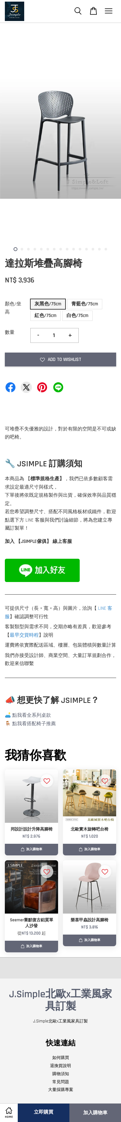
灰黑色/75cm (48, 304)
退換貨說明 (60, 1065)
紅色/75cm (45, 315)
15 (106, 249)
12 (86, 249)
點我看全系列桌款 (31, 715)
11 (80, 249)
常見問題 (60, 1082)
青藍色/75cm (84, 304)
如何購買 (60, 1057)
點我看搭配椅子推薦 (34, 724)
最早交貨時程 (24, 635)
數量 (10, 332)
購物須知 (60, 1073)
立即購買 (43, 1112)
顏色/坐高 (13, 308)
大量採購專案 (60, 1089)
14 (99, 249)
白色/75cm (77, 315)
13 (93, 249)
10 (74, 249)
